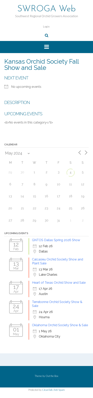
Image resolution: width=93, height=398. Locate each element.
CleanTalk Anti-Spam (53, 389)
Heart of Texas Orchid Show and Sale (59, 282)
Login (46, 26)
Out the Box (52, 376)
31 (58, 220)
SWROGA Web (46, 9)
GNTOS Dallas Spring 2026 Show (56, 240)
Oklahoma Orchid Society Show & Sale (60, 325)
